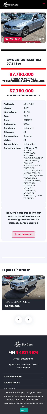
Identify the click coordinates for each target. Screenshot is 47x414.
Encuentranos (12, 382)
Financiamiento (13, 376)
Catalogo (9, 388)
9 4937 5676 (23, 352)
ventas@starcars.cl (23, 358)
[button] (23, 234)
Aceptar (24, 410)
